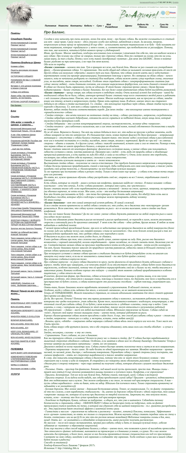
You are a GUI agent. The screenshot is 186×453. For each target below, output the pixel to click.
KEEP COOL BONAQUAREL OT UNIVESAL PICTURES (24, 332)
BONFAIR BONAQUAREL (22, 320)
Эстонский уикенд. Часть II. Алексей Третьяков (27, 278)
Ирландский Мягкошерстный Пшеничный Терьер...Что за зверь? (26, 130)
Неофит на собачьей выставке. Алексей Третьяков (24, 233)
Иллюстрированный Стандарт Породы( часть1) (24, 44)
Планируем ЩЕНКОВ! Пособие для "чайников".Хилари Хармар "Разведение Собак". (26, 143)
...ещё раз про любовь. (21, 149)
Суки (99, 26)
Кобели (88, 26)
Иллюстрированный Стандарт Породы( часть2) (24, 50)
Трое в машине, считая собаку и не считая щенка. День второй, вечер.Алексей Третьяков (26, 257)
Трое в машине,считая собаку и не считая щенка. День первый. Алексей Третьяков (26, 240)
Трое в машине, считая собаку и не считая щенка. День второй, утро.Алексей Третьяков (26, 248)
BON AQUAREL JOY (19, 328)
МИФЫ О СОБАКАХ (19, 365)
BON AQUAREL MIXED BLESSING (26, 337)
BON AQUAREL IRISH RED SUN (25, 324)
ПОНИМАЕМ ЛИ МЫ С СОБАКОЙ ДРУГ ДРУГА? (25, 81)
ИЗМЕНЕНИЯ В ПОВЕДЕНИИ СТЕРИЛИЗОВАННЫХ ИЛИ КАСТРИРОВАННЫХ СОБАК (24, 359)
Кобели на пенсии (143, 25)
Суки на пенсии (164, 25)
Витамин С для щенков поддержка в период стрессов (26, 87)
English (175, 2)
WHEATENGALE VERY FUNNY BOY (26, 303)
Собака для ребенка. (20, 92)
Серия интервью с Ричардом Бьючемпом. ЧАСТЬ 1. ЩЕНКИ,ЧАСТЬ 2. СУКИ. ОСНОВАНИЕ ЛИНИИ (23, 156)
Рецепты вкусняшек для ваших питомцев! (24, 71)
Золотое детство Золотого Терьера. (26, 228)
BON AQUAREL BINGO (21, 307)
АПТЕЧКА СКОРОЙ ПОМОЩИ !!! (25, 102)
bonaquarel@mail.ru (148, 2)
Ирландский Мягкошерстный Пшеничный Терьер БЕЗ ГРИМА (25, 215)
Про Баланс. (16, 105)
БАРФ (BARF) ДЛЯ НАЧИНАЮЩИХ (26, 353)
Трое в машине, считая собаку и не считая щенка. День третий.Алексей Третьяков (26, 265)
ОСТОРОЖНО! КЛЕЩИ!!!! (22, 76)
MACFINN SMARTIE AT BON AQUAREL (23, 342)
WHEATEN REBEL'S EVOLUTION (25, 316)
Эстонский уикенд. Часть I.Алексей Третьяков (26, 272)
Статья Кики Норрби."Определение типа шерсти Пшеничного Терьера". (26, 209)
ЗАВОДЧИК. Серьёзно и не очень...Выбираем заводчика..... (25, 284)
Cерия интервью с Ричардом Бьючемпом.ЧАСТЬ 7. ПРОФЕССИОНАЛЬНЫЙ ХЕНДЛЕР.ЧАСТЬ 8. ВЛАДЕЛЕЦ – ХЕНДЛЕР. (25, 199)
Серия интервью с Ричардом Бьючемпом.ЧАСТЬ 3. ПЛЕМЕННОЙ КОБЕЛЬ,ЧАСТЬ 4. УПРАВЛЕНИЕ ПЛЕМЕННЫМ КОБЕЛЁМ (25, 167)
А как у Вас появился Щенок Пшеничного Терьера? (23, 136)
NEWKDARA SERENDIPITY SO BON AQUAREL (26, 311)
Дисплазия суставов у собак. (23, 369)
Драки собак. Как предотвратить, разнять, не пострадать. (25, 97)
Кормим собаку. (17, 66)
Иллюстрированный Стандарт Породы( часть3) (24, 56)
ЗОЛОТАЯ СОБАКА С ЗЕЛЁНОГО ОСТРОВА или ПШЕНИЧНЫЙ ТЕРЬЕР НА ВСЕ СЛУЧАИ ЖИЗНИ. (26, 222)
